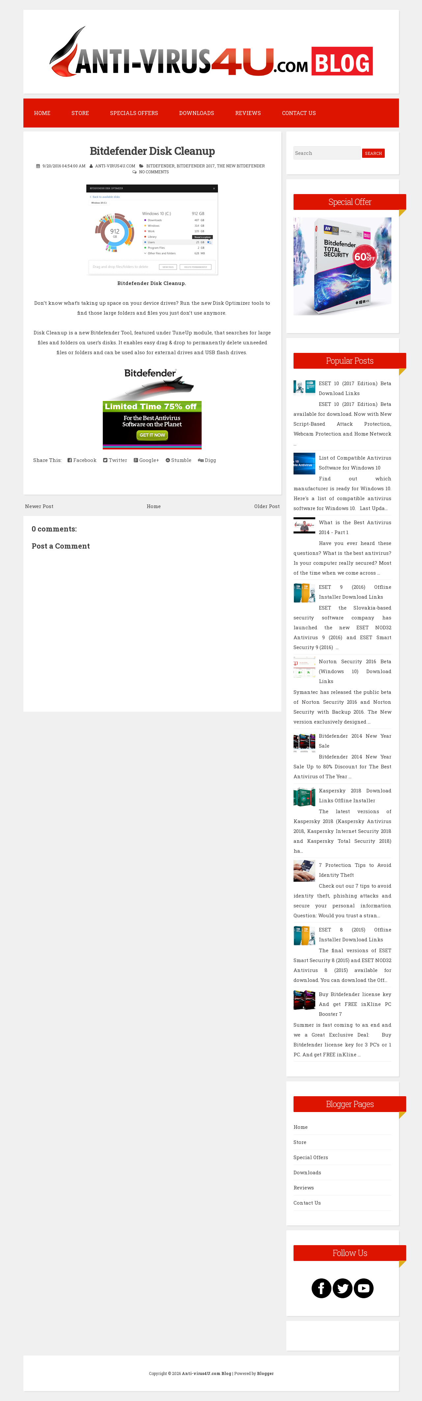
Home (42, 112)
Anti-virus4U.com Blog (206, 1373)
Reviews (248, 112)
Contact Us (299, 112)
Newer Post (39, 506)
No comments (154, 171)
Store (80, 112)
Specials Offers (134, 112)
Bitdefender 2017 (196, 165)
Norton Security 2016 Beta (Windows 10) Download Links (355, 671)
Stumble (178, 460)
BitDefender (160, 165)
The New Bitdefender (241, 165)
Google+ (146, 460)
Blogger (265, 1373)
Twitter (115, 460)
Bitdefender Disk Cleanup (152, 150)
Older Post (267, 506)
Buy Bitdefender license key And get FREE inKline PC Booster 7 (355, 1004)
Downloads (196, 112)
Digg (207, 460)
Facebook (82, 460)
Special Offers (311, 1157)
